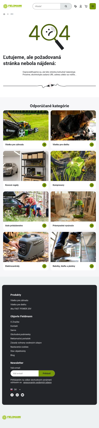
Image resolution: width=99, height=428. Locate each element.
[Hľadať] (66, 6)
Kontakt (14, 326)
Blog (12, 355)
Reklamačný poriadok (20, 338)
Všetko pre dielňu (18, 304)
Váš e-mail (15, 368)
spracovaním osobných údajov (37, 382)
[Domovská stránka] (4, 14)
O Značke (14, 322)
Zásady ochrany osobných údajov (26, 342)
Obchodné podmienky (20, 334)
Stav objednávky (18, 351)
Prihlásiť (47, 373)
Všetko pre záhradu (19, 300)
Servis (13, 330)
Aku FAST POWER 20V (20, 308)
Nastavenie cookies (19, 347)
